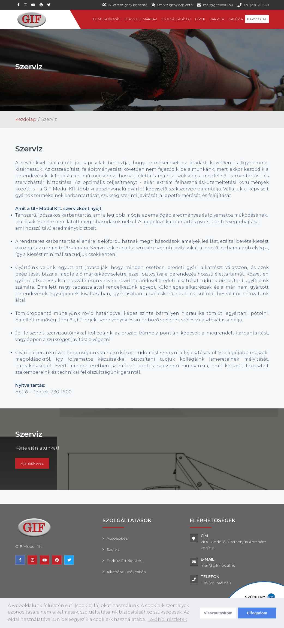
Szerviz (113, 549)
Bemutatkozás (106, 19)
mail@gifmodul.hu (218, 5)
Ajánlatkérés (32, 463)
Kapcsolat (257, 19)
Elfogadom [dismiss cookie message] (257, 613)
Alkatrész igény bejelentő (127, 5)
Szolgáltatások (176, 19)
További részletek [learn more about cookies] (167, 619)
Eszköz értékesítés (124, 560)
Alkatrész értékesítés (126, 571)
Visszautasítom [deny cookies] (218, 613)
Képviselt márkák (141, 19)
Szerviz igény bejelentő (174, 5)
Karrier (217, 19)
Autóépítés (117, 538)
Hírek (200, 19)
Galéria (236, 19)
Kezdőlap (25, 119)
